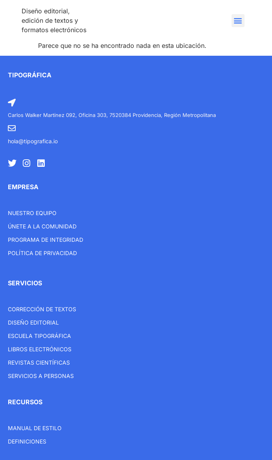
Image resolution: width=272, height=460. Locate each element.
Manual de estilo (35, 428)
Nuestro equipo (32, 213)
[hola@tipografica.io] (12, 128)
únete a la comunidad (42, 226)
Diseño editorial (33, 322)
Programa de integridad (45, 239)
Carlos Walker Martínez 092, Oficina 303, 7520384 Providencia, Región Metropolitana (112, 115)
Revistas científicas (39, 362)
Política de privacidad (42, 253)
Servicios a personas (41, 375)
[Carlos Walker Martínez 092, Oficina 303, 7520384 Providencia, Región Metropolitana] (12, 103)
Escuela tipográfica (39, 335)
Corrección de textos (42, 309)
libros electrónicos (39, 349)
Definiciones (27, 441)
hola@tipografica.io (33, 141)
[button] (238, 20)
